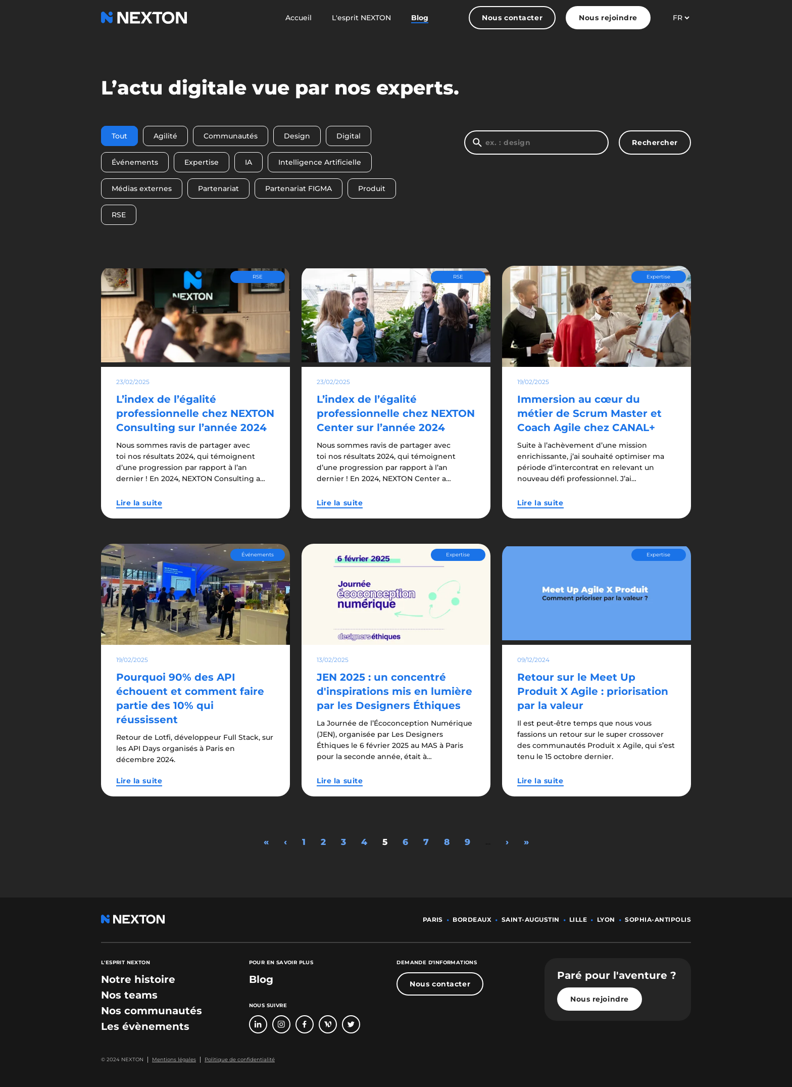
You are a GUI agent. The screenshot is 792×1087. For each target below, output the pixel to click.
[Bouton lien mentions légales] (171, 1059)
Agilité (165, 135)
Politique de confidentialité (240, 1059)
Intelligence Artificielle (319, 162)
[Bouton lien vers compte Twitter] (351, 1024)
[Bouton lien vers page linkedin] (258, 1024)
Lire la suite (139, 502)
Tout (119, 135)
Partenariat (218, 188)
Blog (419, 17)
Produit (371, 188)
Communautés (231, 135)
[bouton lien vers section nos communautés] (151, 1011)
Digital (348, 135)
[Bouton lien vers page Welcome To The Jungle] (328, 1024)
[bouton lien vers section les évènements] (145, 1026)
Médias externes (142, 188)
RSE (119, 214)
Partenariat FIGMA (298, 188)
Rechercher (655, 142)
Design (297, 135)
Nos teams (129, 995)
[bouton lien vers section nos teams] (129, 995)
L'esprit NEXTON (361, 17)
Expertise (201, 162)
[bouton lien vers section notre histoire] (138, 979)
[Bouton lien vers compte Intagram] (281, 1024)
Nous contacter (512, 17)
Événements (135, 162)
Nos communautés (151, 1011)
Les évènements (145, 1026)
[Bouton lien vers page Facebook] (304, 1024)
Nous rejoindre (608, 17)
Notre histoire (138, 979)
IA (248, 162)
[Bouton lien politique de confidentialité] (237, 1059)
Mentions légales (174, 1059)
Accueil (298, 17)
